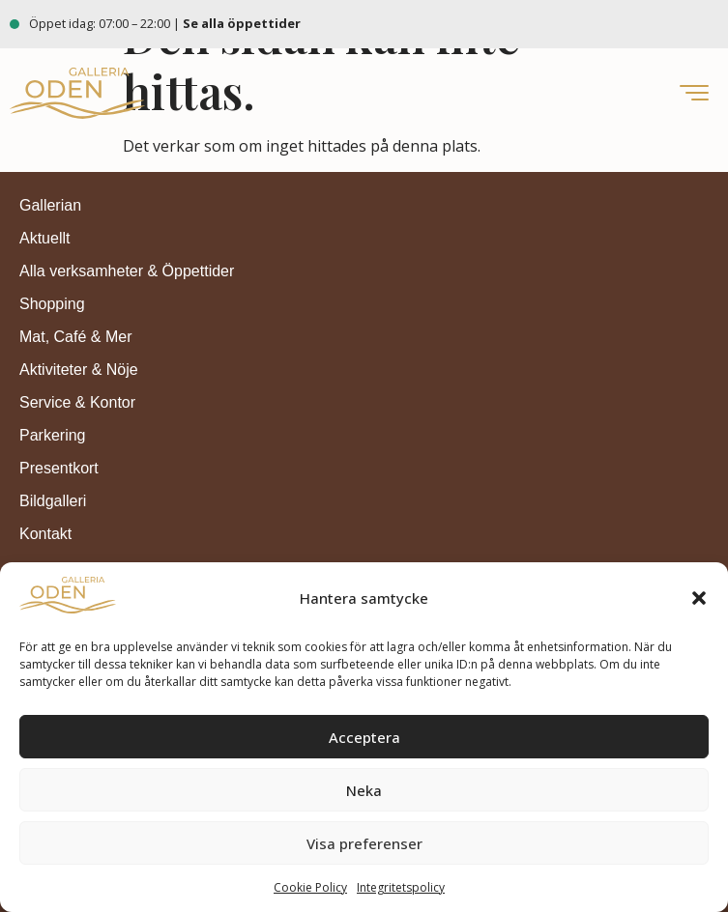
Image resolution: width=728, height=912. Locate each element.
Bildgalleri (52, 501)
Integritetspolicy (401, 887)
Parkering (52, 435)
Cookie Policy (310, 887)
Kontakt (45, 534)
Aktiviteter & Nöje (78, 369)
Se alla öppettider (243, 23)
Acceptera (364, 737)
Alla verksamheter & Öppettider (126, 271)
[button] (699, 598)
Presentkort (59, 468)
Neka (364, 790)
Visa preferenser (364, 843)
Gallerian (50, 205)
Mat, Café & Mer (75, 336)
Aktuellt (44, 238)
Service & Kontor (77, 402)
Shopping (52, 304)
